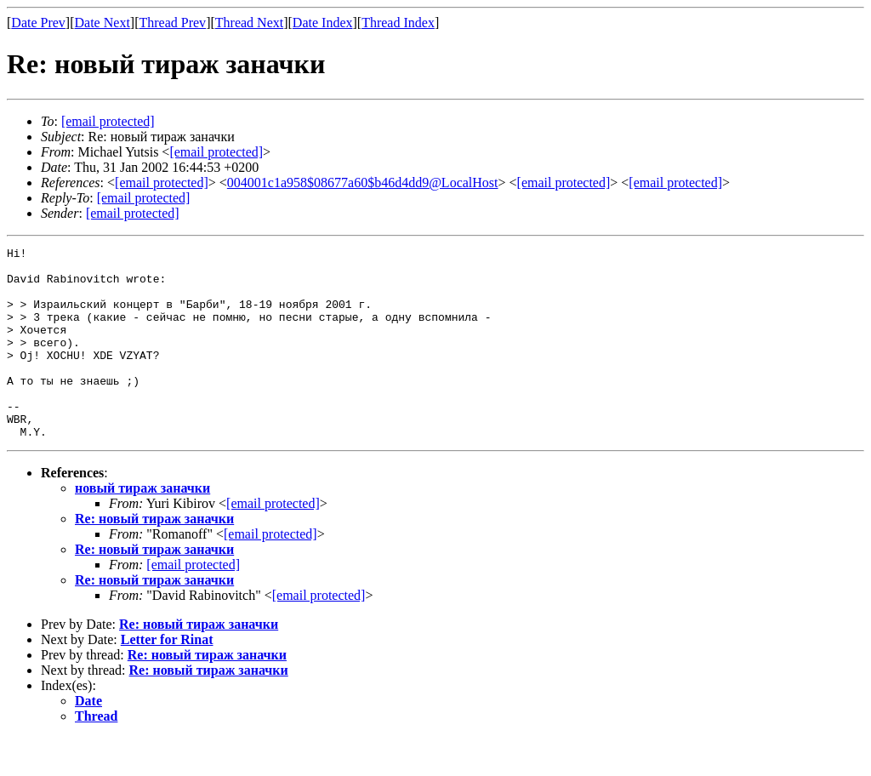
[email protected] (273, 541)
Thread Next (249, 22)
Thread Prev (172, 22)
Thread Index (398, 22)
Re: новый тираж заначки (154, 557)
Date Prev (38, 22)
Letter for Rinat (167, 677)
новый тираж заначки (142, 526)
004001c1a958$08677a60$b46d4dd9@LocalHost (362, 182)
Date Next (102, 22)
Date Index (323, 22)
